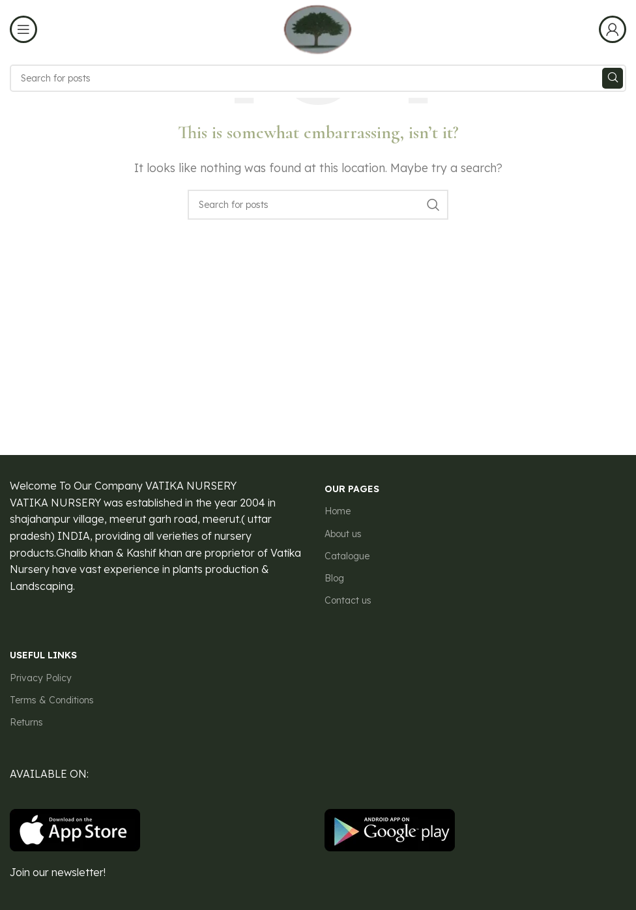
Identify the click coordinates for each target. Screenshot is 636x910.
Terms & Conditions (52, 700)
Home (338, 511)
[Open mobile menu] (23, 29)
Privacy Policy (41, 678)
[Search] (318, 78)
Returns (26, 722)
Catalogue (347, 556)
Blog (334, 578)
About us (343, 534)
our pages (352, 489)
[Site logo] (318, 28)
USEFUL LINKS (43, 655)
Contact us (348, 600)
